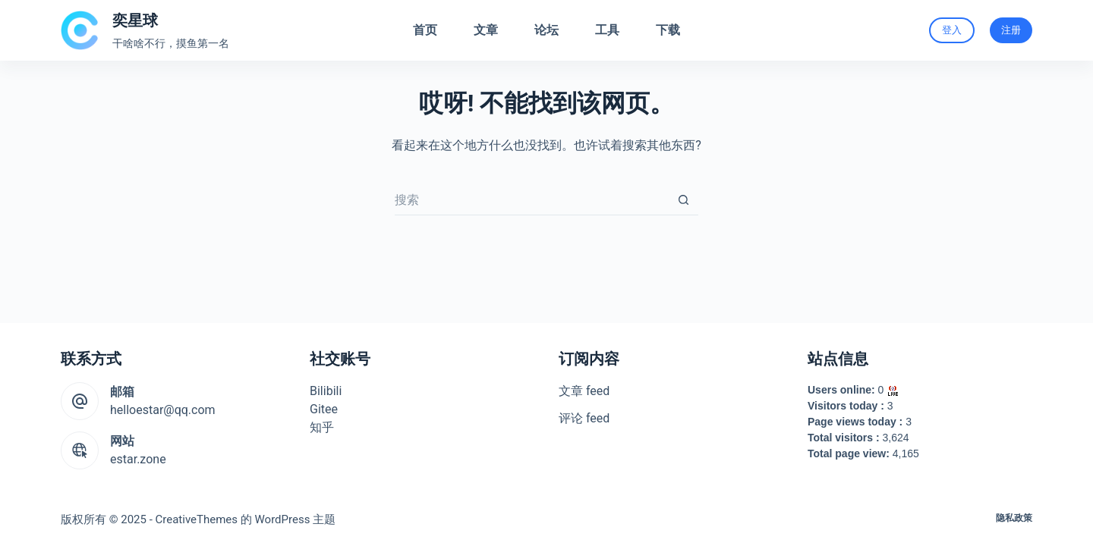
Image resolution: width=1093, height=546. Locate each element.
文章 (486, 30)
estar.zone (138, 459)
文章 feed (584, 391)
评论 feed (584, 418)
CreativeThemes (197, 519)
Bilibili (326, 391)
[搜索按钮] (683, 200)
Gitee (324, 409)
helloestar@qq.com (163, 410)
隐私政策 (1014, 518)
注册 (1011, 30)
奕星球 (135, 20)
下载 (668, 30)
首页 (425, 30)
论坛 (546, 30)
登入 (952, 30)
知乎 (322, 427)
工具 (607, 30)
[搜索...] (531, 200)
